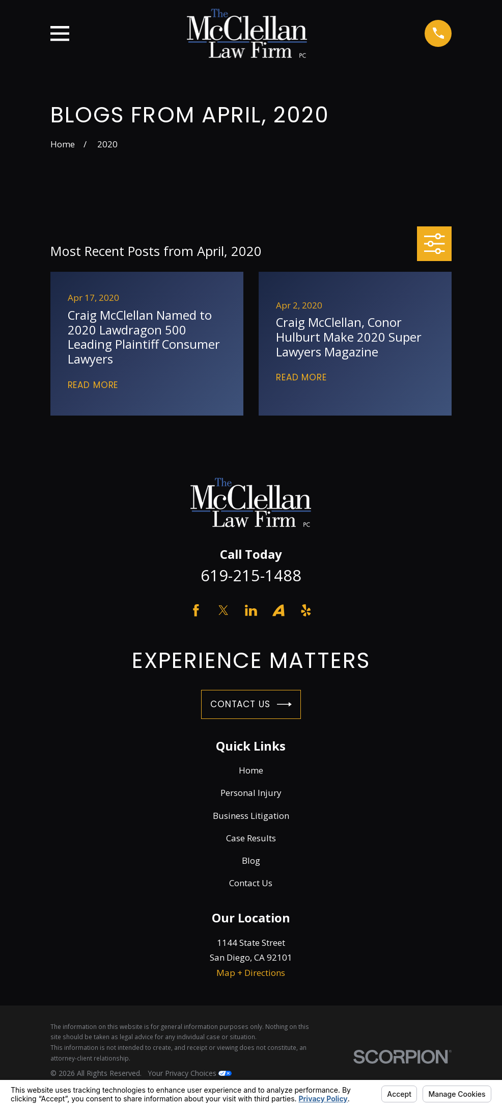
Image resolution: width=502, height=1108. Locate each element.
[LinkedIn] (251, 610)
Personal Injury (251, 792)
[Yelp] (306, 610)
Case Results (251, 838)
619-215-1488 (251, 575)
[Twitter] (223, 610)
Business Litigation (251, 815)
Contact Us (251, 704)
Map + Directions (250, 972)
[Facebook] (196, 610)
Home (251, 770)
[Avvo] (278, 610)
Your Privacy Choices (190, 1073)
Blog (251, 860)
